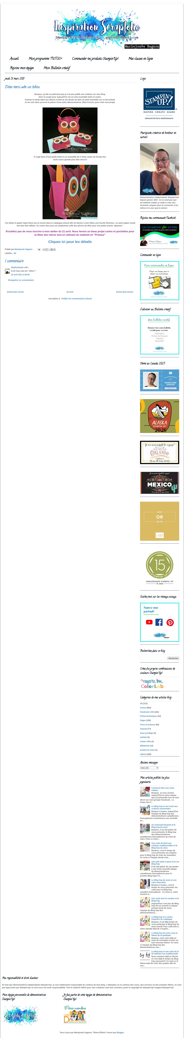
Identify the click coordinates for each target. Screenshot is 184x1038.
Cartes (143, 708)
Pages (143, 720)
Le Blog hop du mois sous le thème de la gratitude (164, 934)
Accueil (14, 59)
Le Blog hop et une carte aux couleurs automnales (164, 807)
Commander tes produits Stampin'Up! (95, 59)
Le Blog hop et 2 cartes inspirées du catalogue (162, 918)
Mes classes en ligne (140, 59)
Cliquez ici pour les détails (70, 242)
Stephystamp (17, 267)
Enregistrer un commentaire (21, 280)
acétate (143, 737)
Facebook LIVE (147, 712)
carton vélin (145, 741)
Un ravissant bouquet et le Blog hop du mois (163, 826)
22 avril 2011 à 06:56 (20, 275)
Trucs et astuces (147, 724)
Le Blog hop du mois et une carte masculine (164, 881)
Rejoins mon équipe (22, 68)
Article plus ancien (124, 292)
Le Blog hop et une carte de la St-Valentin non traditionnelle (165, 952)
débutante (144, 746)
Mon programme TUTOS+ (45, 59)
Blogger (120, 1032)
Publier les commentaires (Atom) (77, 299)
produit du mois (147, 750)
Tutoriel (143, 729)
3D (15, 253)
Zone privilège (146, 733)
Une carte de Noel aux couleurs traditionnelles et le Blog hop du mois (164, 845)
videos (143, 754)
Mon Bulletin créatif (57, 68)
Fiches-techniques (148, 716)
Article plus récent (15, 292)
